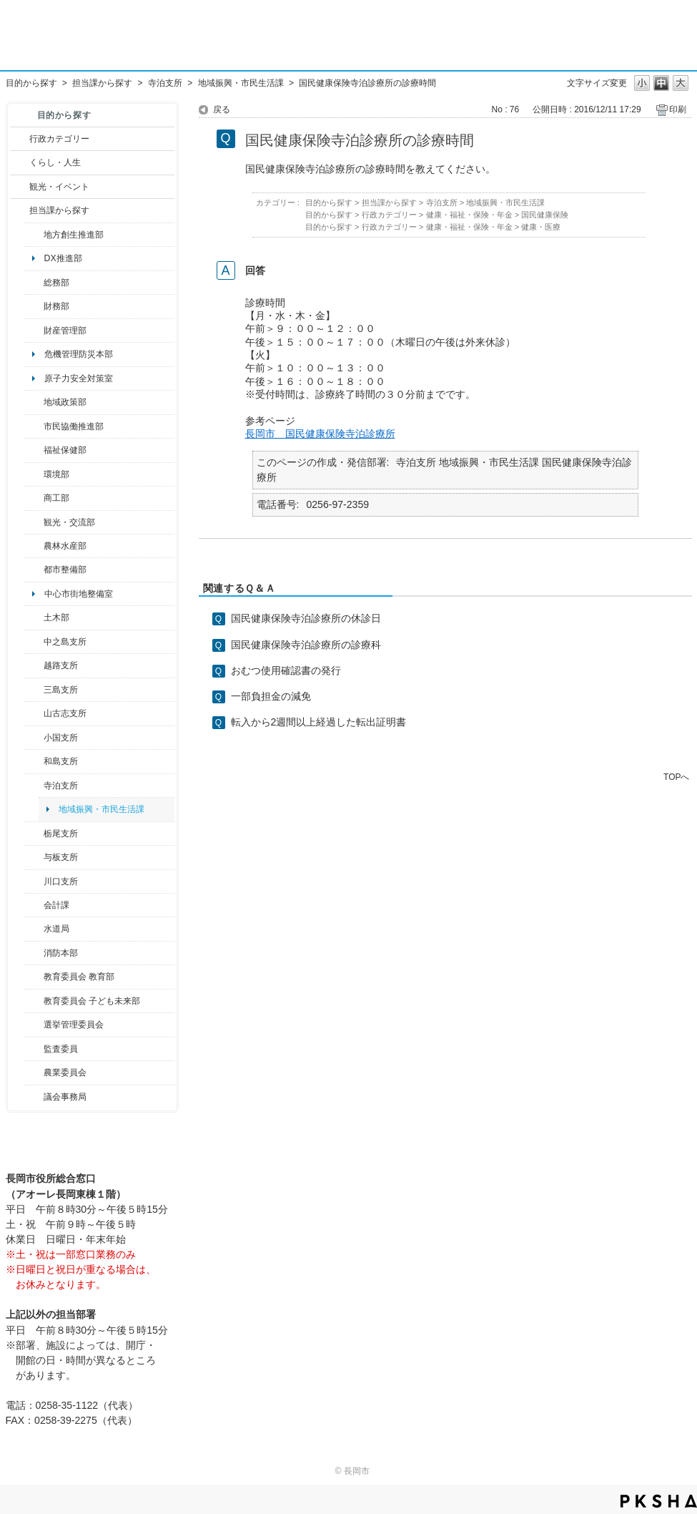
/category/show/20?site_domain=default (34, 522)
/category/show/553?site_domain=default (34, 330)
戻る (221, 109)
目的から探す (31, 83)
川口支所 (61, 881)
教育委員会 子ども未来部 (92, 1001)
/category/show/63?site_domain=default (34, 785)
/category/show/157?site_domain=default (34, 1096)
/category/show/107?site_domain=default (34, 641)
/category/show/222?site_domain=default (34, 1072)
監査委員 (61, 1049)
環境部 (56, 474)
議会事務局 (65, 1097)
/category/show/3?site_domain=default (20, 138)
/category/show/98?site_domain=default (34, 713)
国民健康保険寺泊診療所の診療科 (306, 644)
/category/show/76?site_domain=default (34, 545)
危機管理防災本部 (78, 354)
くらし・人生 (55, 162)
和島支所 (61, 761)
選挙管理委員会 (74, 1025)
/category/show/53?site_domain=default (34, 689)
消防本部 (61, 953)
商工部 (56, 498)
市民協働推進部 (74, 426)
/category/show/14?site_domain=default (34, 450)
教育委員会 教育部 (79, 977)
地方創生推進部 (74, 235)
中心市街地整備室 (78, 594)
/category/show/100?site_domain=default (34, 234)
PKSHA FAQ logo (659, 1501)
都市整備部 (65, 570)
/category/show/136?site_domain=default (34, 857)
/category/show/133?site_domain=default (34, 881)
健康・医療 (540, 227)
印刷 (677, 109)
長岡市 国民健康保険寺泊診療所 (320, 433)
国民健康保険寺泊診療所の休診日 (306, 618)
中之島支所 (65, 642)
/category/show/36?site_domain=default (34, 498)
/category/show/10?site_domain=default (34, 282)
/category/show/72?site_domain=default (34, 306)
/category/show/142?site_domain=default (34, 665)
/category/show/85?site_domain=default (34, 953)
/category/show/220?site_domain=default (34, 1048)
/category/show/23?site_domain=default (34, 474)
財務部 (56, 306)
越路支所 (61, 665)
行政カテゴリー (59, 139)
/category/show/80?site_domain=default (34, 833)
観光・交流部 (69, 522)
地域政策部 (65, 402)
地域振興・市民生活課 (241, 83)
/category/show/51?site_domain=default (34, 1001)
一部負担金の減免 (271, 696)
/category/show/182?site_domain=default (34, 569)
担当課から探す (102, 83)
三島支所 (61, 690)
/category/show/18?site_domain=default (20, 186)
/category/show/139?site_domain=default (34, 761)
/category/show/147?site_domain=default (34, 928)
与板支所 (61, 857)
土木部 (56, 617)
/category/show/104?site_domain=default (34, 402)
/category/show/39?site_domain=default (34, 976)
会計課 (56, 905)
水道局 (56, 929)
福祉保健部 (65, 450)
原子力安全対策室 (78, 378)
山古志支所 (65, 713)
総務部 (56, 283)
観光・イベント (59, 187)
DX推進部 (63, 258)
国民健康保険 (544, 214)
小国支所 (61, 738)
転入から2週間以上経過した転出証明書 (319, 722)
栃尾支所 (61, 834)
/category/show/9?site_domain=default (20, 210)
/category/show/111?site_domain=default (34, 1024)
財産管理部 (65, 331)
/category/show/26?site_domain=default (34, 426)
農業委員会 (65, 1073)
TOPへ (676, 776)
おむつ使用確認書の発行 (286, 670)
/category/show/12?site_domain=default (20, 162)
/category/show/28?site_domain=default (34, 617)
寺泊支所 (165, 83)
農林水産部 (65, 546)
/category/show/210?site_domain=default (34, 905)
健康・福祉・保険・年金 (469, 214)
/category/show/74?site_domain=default (34, 737)
